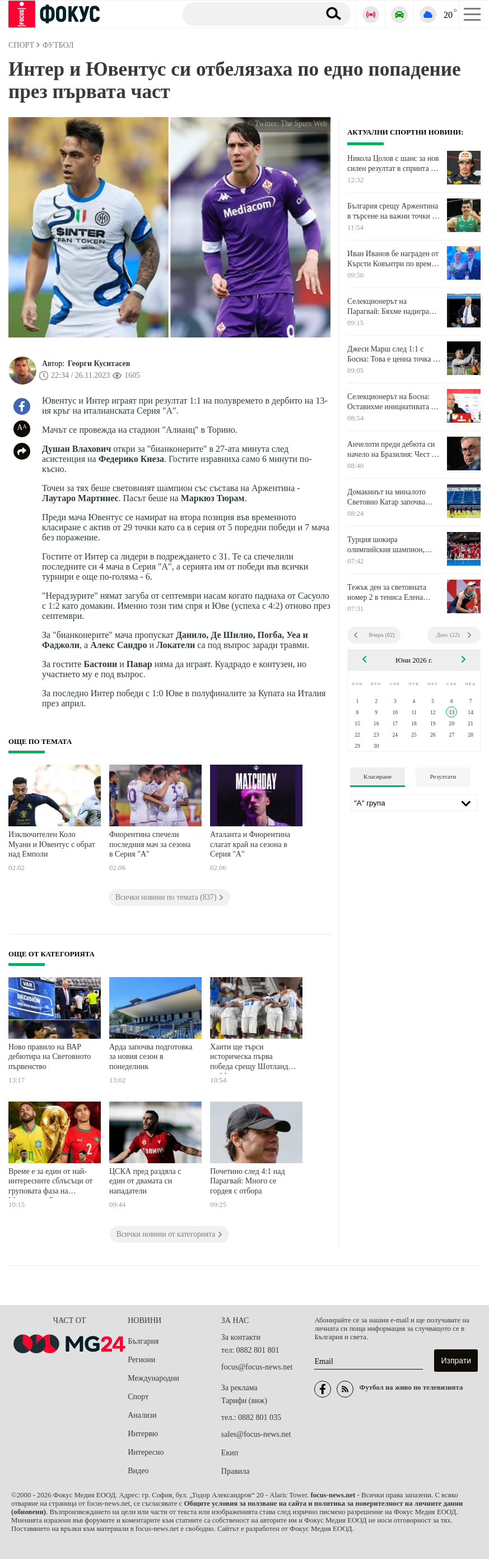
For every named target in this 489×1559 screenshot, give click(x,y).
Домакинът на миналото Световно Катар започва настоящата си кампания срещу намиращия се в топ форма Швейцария (390, 497)
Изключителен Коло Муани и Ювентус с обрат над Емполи (51, 844)
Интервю (143, 1434)
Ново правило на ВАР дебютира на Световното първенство (49, 1057)
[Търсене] (247, 13)
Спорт (138, 1397)
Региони (141, 1360)
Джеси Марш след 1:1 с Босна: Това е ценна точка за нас (393, 354)
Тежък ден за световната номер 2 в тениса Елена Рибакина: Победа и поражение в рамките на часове (386, 592)
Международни (153, 1378)
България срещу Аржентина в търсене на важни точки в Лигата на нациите (392, 211)
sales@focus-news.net (256, 1434)
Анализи (142, 1415)
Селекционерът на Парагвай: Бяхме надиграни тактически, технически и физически (392, 306)
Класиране (378, 776)
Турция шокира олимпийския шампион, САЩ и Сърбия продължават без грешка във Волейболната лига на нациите (393, 544)
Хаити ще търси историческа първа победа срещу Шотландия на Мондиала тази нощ (253, 1058)
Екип (229, 1453)
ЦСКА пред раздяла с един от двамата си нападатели (145, 1181)
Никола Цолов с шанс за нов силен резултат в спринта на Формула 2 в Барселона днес (393, 163)
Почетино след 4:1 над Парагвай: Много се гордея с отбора (247, 1181)
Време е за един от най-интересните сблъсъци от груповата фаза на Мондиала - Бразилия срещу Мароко (50, 1182)
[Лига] (414, 802)
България (143, 1341)
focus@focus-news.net (257, 1367)
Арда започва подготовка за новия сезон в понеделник (150, 1057)
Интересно (146, 1452)
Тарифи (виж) (244, 1400)
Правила (235, 1471)
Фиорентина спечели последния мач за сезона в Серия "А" (149, 844)
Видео (138, 1471)
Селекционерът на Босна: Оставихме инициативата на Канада (393, 401)
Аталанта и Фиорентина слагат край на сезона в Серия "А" (250, 844)
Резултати (443, 776)
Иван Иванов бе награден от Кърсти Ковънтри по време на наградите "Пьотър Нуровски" (393, 259)
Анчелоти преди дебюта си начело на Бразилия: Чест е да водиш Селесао (391, 449)
